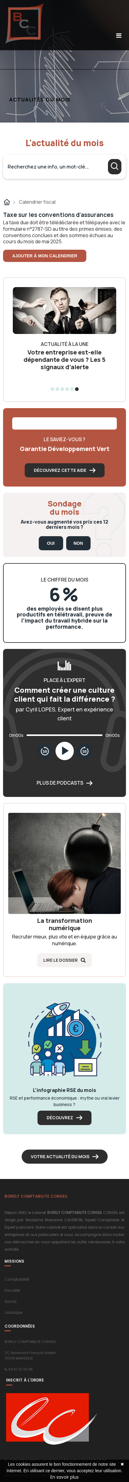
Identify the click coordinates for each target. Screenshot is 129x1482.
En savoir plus (64, 1477)
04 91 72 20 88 (20, 1369)
